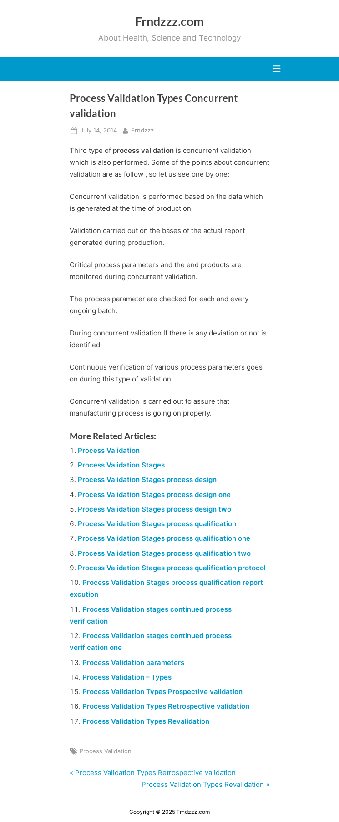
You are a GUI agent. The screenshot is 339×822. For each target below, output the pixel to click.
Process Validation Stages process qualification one (164, 538)
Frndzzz (142, 130)
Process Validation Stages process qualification (157, 523)
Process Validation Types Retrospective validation (165, 706)
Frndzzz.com (169, 21)
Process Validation (109, 450)
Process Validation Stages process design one (154, 494)
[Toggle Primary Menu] (276, 68)
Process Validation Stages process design (147, 479)
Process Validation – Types (127, 677)
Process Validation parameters (133, 662)
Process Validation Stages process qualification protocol (172, 567)
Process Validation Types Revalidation (145, 721)
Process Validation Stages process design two (154, 509)
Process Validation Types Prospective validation (162, 691)
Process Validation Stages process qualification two (164, 553)
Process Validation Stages (121, 465)
